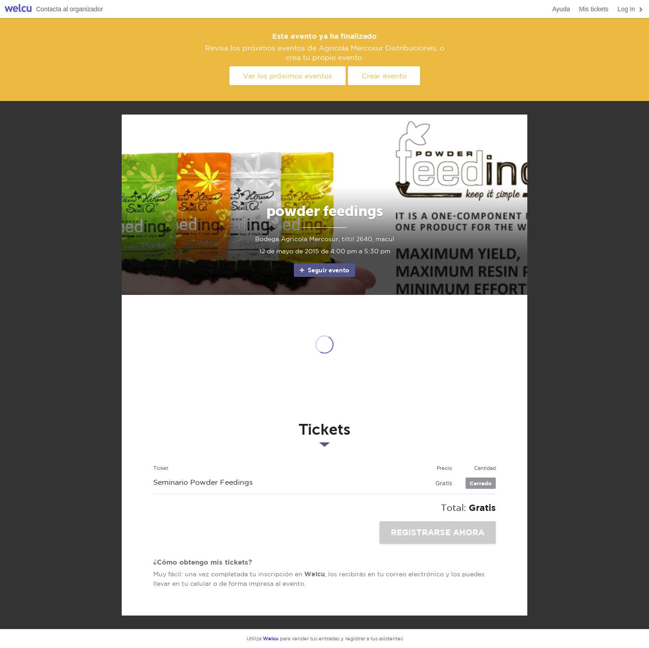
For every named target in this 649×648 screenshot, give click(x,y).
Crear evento (384, 76)
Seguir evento (323, 270)
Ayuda (561, 9)
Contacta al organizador (69, 9)
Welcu (18, 9)
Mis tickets (593, 9)
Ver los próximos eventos (287, 76)
